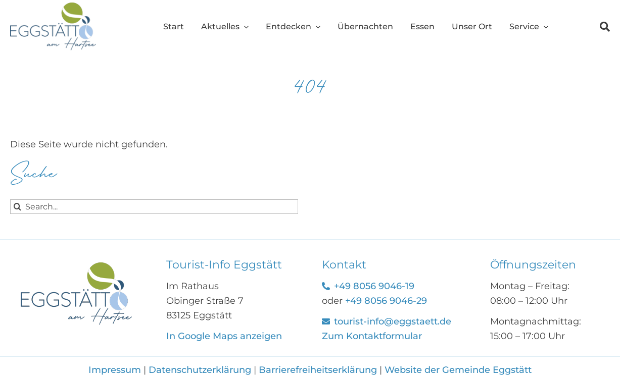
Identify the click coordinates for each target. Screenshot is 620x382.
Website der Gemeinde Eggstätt (458, 369)
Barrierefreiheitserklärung (318, 369)
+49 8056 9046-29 (386, 300)
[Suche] (596, 26)
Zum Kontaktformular (372, 336)
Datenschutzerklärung (200, 369)
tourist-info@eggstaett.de (392, 321)
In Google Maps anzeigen (224, 336)
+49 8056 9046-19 (374, 286)
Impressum (116, 369)
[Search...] (154, 206)
